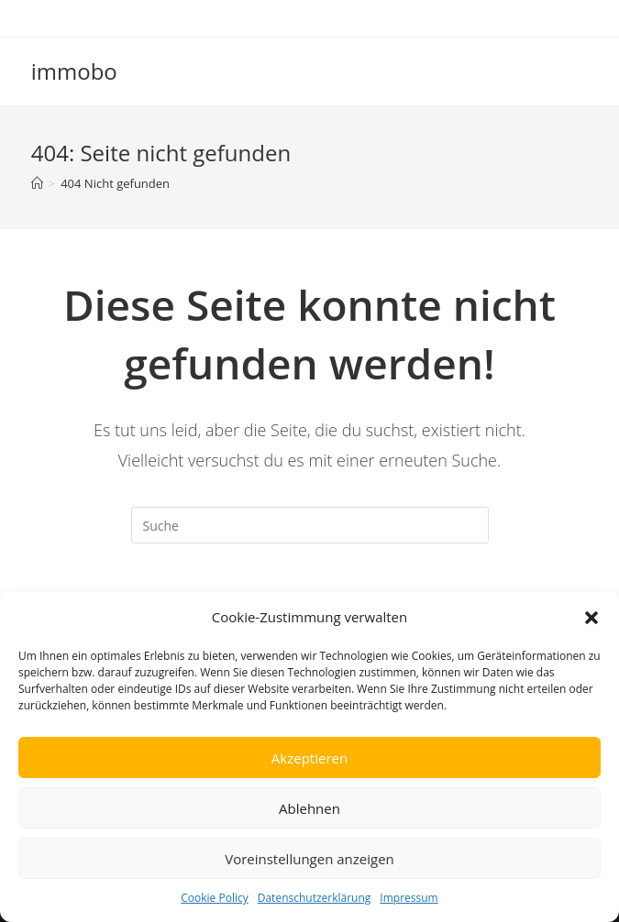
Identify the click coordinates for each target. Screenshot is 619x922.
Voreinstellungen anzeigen (309, 859)
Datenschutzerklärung (314, 898)
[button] (591, 618)
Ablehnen (309, 808)
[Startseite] (37, 183)
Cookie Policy (214, 898)
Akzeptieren (309, 758)
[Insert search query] (310, 525)
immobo (74, 71)
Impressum (408, 898)
